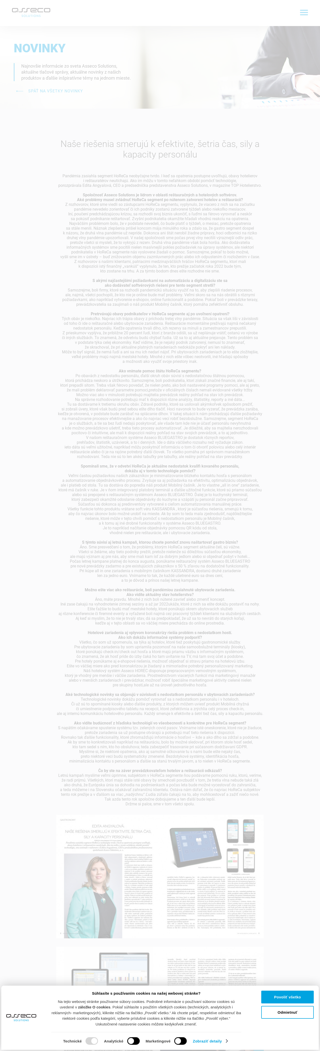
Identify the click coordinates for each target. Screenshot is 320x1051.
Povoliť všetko (287, 997)
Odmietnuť (287, 1012)
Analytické (114, 1041)
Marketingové (158, 1041)
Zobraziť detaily (211, 1040)
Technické (72, 1041)
